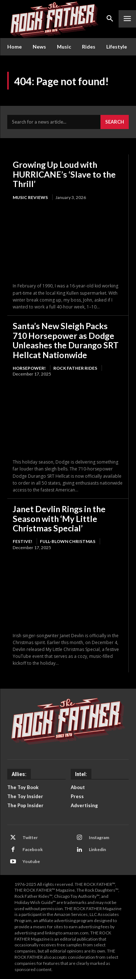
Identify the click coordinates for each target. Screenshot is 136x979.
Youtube (31, 861)
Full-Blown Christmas (67, 541)
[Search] (114, 122)
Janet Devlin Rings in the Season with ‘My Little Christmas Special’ (59, 518)
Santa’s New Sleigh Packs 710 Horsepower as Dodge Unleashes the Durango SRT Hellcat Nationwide (66, 340)
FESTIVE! (22, 541)
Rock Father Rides (75, 368)
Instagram (99, 837)
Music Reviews (30, 197)
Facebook (32, 849)
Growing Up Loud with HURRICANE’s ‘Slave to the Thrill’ (64, 174)
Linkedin (97, 849)
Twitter (30, 837)
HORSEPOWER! (29, 368)
